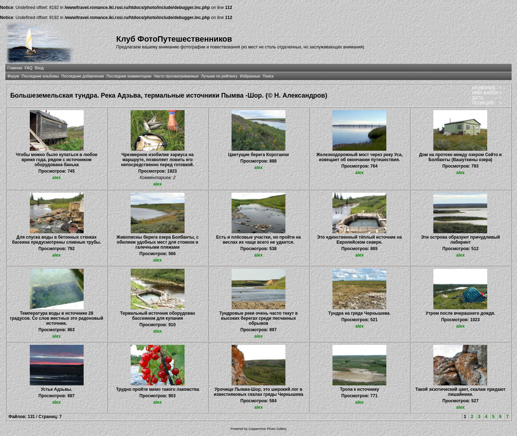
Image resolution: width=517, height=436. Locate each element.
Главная (14, 68)
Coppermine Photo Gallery (267, 429)
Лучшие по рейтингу (219, 76)
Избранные (250, 76)
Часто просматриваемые (176, 76)
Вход (39, 68)
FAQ (29, 68)
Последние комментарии (128, 76)
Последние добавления (82, 76)
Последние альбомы (40, 76)
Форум (13, 76)
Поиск (268, 76)
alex (56, 177)
